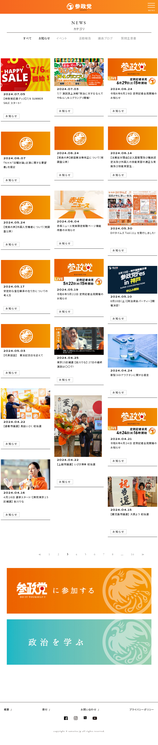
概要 (6, 709)
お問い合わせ (88, 709)
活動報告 (85, 38)
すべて (27, 38)
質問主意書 (128, 38)
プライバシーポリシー (141, 709)
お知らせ (44, 38)
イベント (61, 38)
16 (132, 554)
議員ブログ (105, 38)
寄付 (45, 709)
